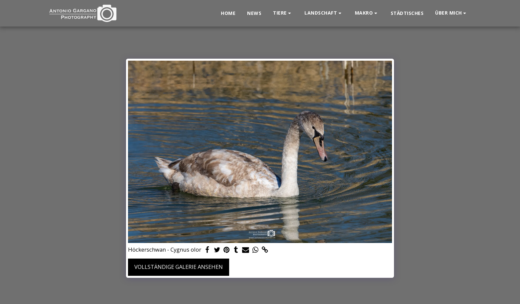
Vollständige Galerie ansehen (178, 267)
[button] (283, 13)
